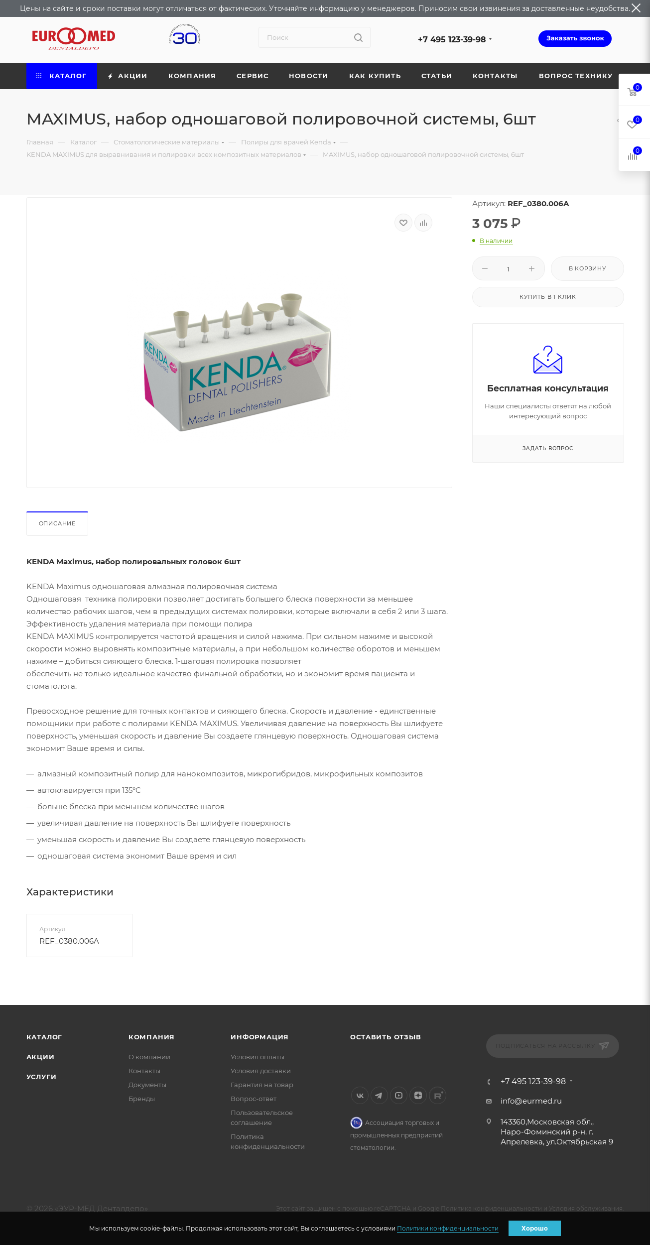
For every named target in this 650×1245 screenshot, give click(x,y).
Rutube (437, 1095)
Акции (40, 1057)
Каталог (44, 1037)
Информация (260, 1037)
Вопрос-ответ (253, 1099)
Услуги (41, 1077)
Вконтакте (360, 1095)
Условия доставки (261, 1071)
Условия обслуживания (586, 1208)
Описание (57, 523)
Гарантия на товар (262, 1085)
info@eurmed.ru (531, 1101)
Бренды (142, 1099)
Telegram (379, 1095)
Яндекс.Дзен (418, 1095)
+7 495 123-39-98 (452, 39)
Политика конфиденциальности (491, 1208)
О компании (149, 1057)
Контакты (144, 1071)
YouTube (398, 1095)
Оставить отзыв (385, 1037)
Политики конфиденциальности (448, 1228)
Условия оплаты (257, 1057)
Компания (152, 1037)
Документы (147, 1085)
